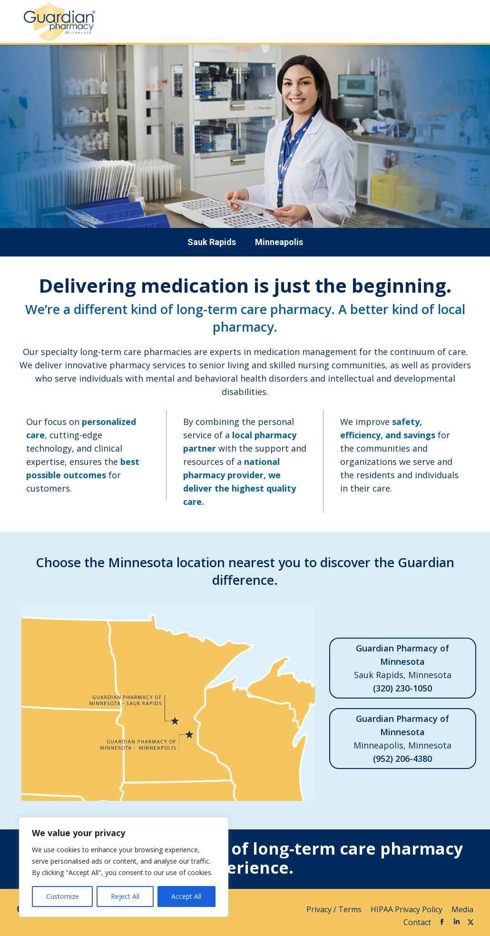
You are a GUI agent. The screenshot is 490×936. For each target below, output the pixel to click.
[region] (123, 867)
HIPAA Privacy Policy (407, 909)
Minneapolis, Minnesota (402, 738)
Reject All (125, 896)
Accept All (186, 896)
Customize (62, 896)
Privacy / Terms (334, 909)
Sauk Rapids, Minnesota (402, 668)
